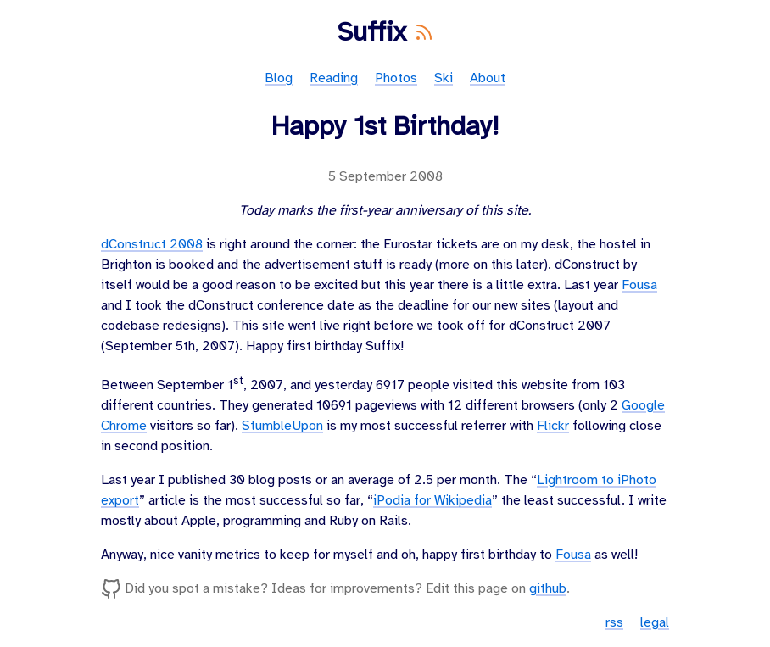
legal (654, 623)
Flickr (553, 426)
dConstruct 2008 (152, 244)
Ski (443, 78)
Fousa (639, 285)
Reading (334, 78)
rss (614, 623)
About (487, 78)
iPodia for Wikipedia (432, 501)
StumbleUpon (282, 426)
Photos (396, 78)
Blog (279, 78)
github (547, 589)
